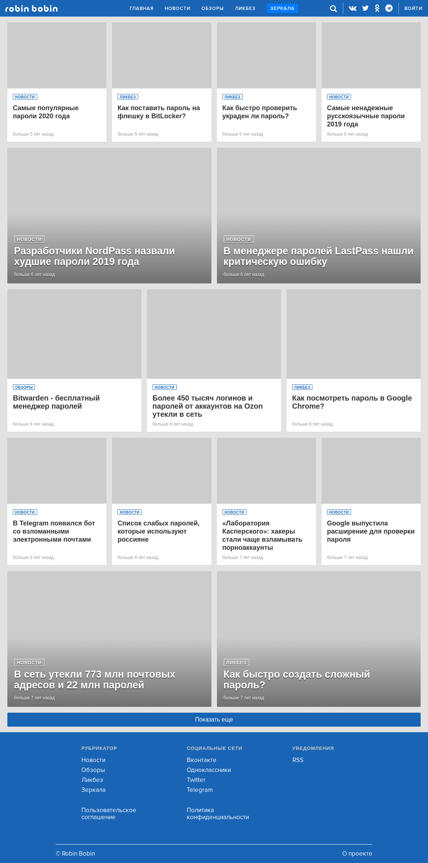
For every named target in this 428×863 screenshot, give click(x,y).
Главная (142, 8)
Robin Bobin (31, 8)
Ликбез (245, 8)
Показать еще (214, 719)
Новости (177, 8)
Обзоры (212, 8)
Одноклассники (209, 770)
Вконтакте (202, 760)
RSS (298, 760)
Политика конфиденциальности (218, 813)
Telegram (200, 790)
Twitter (196, 780)
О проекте (357, 853)
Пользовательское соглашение (108, 813)
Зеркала (282, 8)
